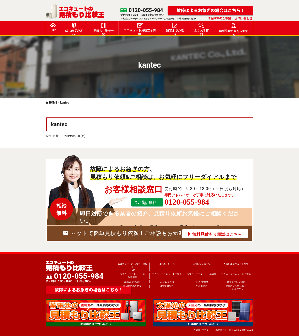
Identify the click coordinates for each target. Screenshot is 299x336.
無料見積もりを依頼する (233, 29)
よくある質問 (201, 29)
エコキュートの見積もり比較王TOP (132, 267)
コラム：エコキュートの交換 (236, 274)
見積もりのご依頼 (236, 281)
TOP (53, 27)
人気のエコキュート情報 (236, 264)
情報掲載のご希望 (219, 18)
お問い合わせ (243, 18)
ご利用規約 (201, 286)
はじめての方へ (74, 29)
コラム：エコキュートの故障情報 (132, 276)
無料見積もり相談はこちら (217, 234)
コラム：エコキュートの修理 (201, 274)
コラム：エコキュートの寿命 (167, 274)
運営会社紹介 (167, 286)
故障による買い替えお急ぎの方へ (236, 287)
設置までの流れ (175, 29)
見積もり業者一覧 (103, 29)
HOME (53, 102)
